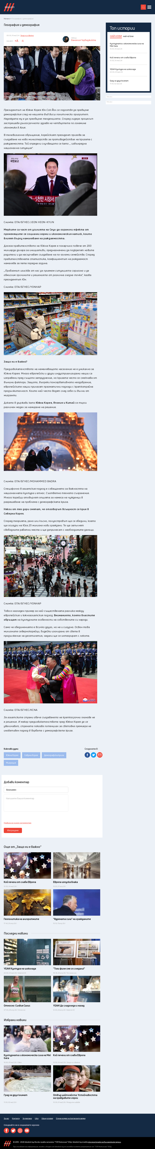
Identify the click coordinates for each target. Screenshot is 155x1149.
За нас (6, 1118)
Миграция (11, 762)
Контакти (16, 1118)
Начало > (7, 18)
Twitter (13, 1130)
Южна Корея (12, 755)
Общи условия (47, 1118)
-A (22, 40)
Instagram (20, 1130)
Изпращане (13, 830)
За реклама (27, 1118)
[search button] (143, 7)
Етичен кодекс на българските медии (70, 1118)
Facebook (6, 1130)
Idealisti (7, 1143)
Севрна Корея (31, 755)
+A (16, 41)
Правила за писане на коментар (17, 823)
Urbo (36, 1118)
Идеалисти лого (9, 7)
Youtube (27, 1130)
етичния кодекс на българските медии (104, 1142)
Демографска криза (54, 755)
